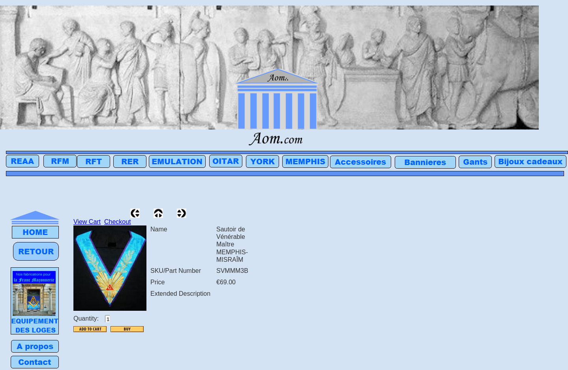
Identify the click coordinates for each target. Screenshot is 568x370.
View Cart (87, 221)
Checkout (117, 221)
